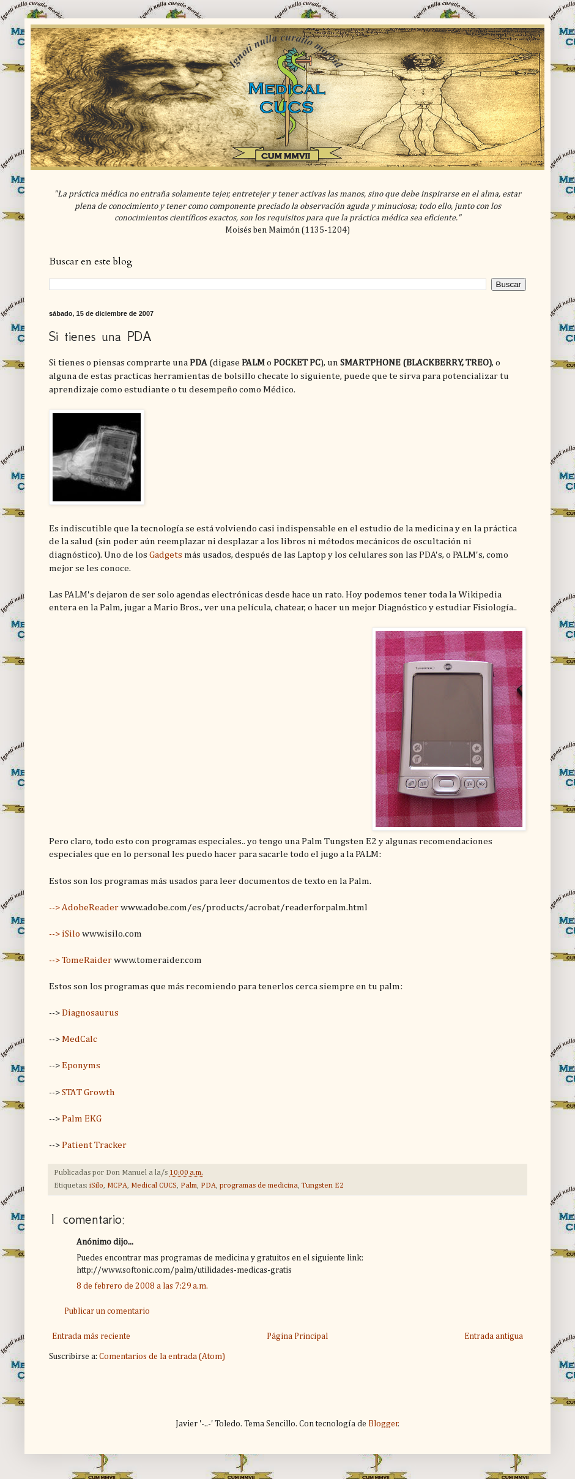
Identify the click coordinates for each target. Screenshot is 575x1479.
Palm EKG (82, 1118)
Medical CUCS (154, 1185)
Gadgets (165, 555)
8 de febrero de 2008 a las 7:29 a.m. (142, 1286)
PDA (208, 1185)
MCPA (117, 1185)
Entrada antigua (493, 1336)
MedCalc (79, 1039)
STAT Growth (88, 1092)
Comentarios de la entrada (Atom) (162, 1356)
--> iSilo (64, 933)
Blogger (383, 1424)
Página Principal (297, 1336)
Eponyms (81, 1065)
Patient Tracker (94, 1145)
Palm (188, 1185)
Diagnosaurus (90, 1012)
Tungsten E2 (323, 1185)
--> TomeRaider (80, 960)
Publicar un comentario (107, 1311)
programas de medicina (259, 1185)
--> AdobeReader (84, 907)
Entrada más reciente (91, 1336)
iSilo (96, 1185)
